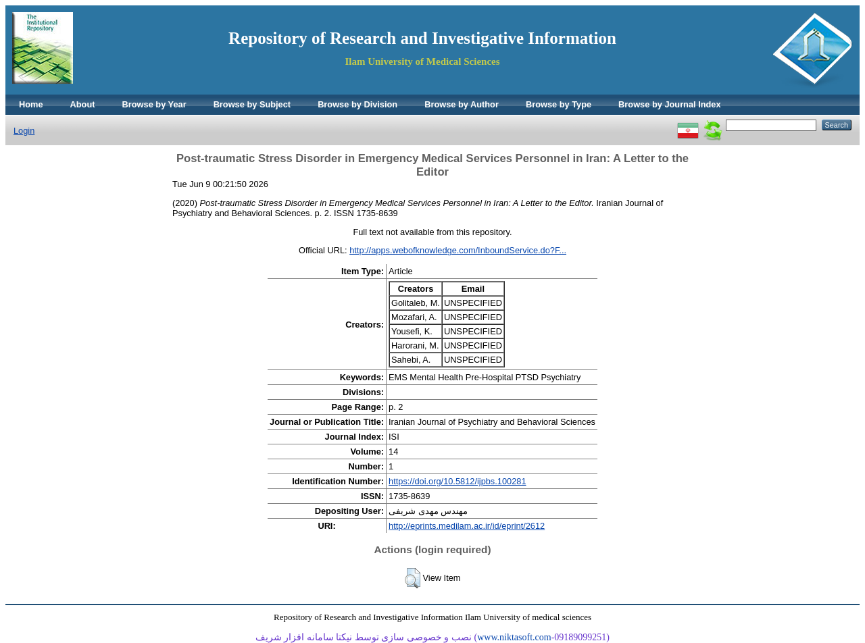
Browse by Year (154, 104)
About (82, 104)
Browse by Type (558, 104)
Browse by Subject (252, 104)
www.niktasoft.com (514, 637)
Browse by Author (461, 104)
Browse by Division (357, 104)
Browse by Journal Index (669, 104)
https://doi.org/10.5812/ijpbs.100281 (457, 481)
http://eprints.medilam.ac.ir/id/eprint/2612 (467, 526)
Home (31, 104)
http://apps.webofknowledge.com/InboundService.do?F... (457, 250)
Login (24, 131)
